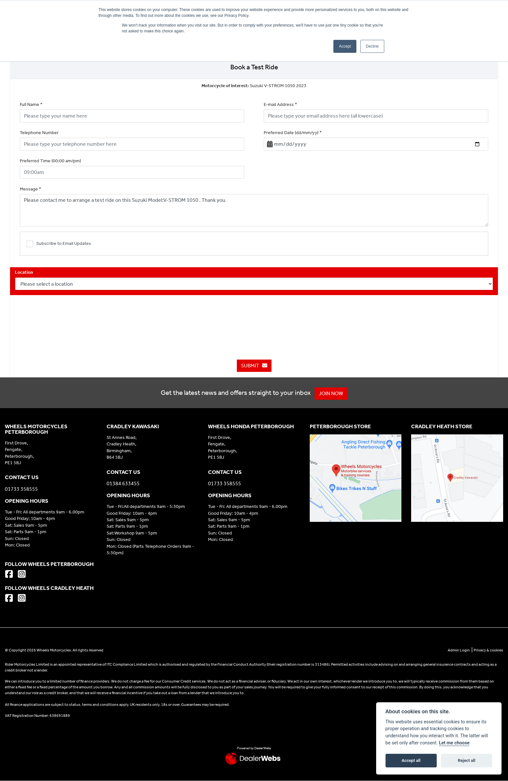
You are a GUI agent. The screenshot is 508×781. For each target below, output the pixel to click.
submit (254, 365)
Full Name (31, 104)
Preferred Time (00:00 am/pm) (50, 161)
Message (30, 189)
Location (24, 272)
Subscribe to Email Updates (59, 244)
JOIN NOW (333, 393)
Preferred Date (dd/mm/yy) (293, 132)
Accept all (411, 760)
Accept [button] (345, 46)
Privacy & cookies (488, 650)
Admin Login (459, 650)
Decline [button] (372, 46)
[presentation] (254, 320)
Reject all (466, 760)
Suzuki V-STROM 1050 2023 (254, 85)
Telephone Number (39, 132)
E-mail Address (280, 104)
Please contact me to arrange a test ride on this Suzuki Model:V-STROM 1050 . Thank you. (254, 210)
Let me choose (454, 743)
